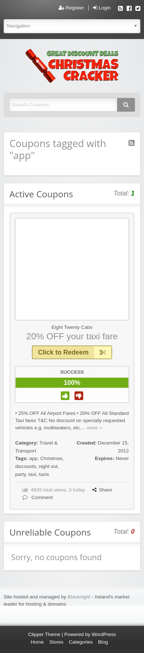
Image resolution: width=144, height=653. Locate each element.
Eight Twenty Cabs (71, 327)
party (20, 474)
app (33, 458)
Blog (103, 642)
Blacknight (79, 597)
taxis (44, 474)
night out (48, 466)
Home (37, 642)
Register (71, 7)
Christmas (51, 458)
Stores (56, 642)
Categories (81, 642)
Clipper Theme (44, 634)
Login (102, 7)
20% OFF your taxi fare (72, 336)
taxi (32, 474)
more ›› (94, 427)
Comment (37, 497)
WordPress (104, 634)
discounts (25, 466)
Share (102, 490)
